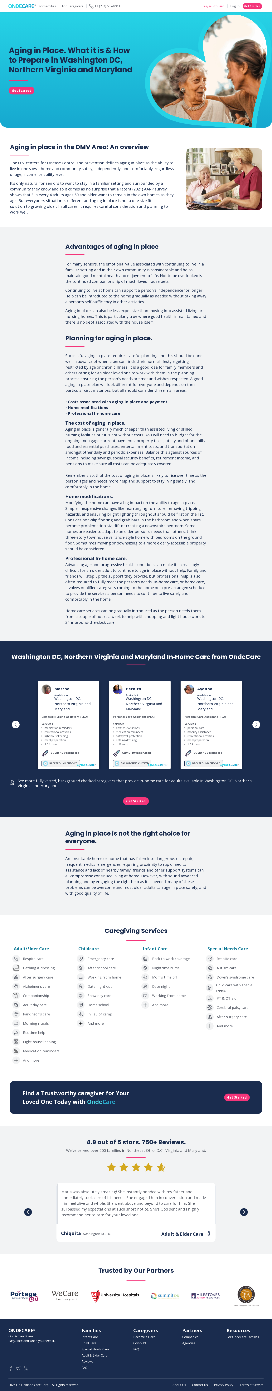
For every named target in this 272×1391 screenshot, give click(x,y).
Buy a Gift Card (213, 6)
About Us (179, 1385)
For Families (47, 6)
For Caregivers (72, 6)
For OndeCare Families (243, 1337)
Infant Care (155, 948)
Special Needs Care (227, 948)
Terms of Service (251, 1385)
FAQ (84, 1368)
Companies (190, 1337)
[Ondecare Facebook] (10, 1368)
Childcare (88, 948)
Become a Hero (144, 1337)
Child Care (89, 1343)
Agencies (188, 1343)
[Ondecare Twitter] (18, 1368)
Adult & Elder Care (95, 1355)
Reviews (87, 1361)
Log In (235, 6)
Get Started (252, 6)
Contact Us (200, 1385)
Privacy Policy (223, 1385)
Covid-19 (139, 1343)
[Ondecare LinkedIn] (26, 1368)
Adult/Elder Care (31, 948)
